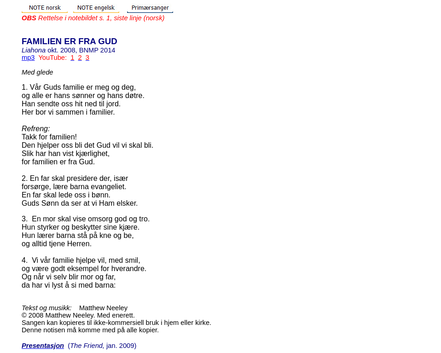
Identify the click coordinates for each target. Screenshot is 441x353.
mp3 (28, 57)
